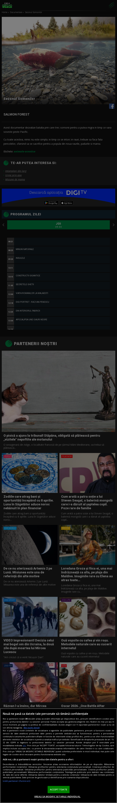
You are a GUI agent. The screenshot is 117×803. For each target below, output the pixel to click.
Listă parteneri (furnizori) (16, 781)
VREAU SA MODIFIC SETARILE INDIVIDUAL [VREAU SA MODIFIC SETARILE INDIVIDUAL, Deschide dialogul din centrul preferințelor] (57, 796)
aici (24, 745)
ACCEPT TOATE (58, 789)
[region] (58, 755)
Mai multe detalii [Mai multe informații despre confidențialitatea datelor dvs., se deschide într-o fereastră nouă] (32, 727)
